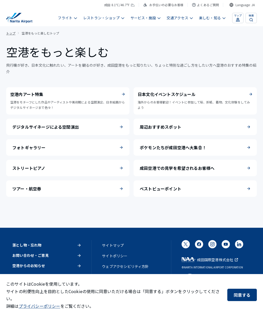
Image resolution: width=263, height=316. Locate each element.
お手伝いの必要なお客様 (163, 5)
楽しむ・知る (212, 17)
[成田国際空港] (19, 18)
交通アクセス (180, 17)
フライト (68, 17)
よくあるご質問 (205, 5)
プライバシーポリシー (39, 306)
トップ (10, 33)
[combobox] (242, 5)
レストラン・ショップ (104, 17)
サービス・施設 (145, 17)
